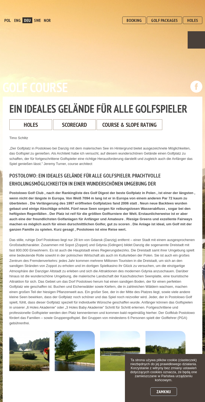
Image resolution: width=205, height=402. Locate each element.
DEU (27, 20)
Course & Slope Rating (129, 124)
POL (7, 20)
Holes (31, 124)
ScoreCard (74, 124)
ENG (17, 20)
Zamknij (163, 391)
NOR (47, 20)
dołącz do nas (196, 87)
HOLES (192, 20)
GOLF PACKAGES (164, 20)
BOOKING (134, 20)
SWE (37, 20)
